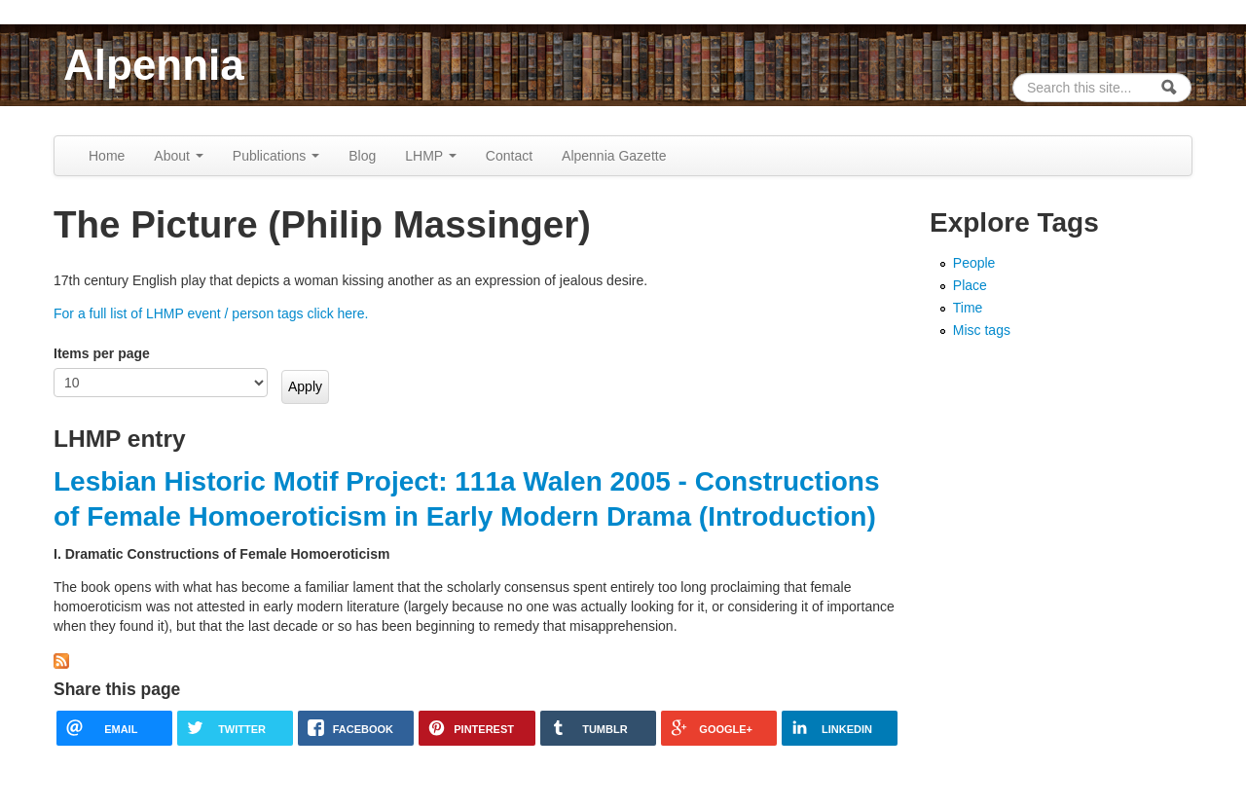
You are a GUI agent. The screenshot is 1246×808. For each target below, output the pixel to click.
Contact (509, 156)
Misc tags (981, 330)
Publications (276, 156)
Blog (362, 156)
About (178, 156)
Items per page (102, 353)
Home (107, 156)
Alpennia (153, 65)
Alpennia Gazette (614, 156)
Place (970, 285)
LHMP (431, 156)
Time (968, 307)
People (974, 263)
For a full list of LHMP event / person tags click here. (211, 313)
